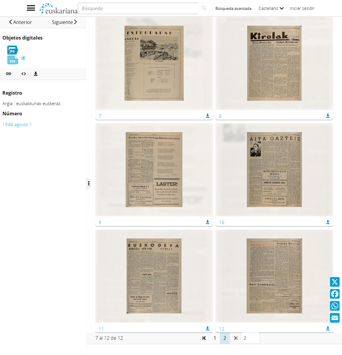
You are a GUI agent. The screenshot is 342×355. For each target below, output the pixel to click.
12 (229, 329)
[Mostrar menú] (30, 8)
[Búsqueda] (138, 8)
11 (117, 329)
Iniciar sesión (302, 8)
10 (229, 222)
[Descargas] (36, 74)
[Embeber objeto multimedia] (24, 74)
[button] (24, 22)
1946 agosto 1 (17, 124)
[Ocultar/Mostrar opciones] (104, 184)
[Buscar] (204, 8)
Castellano (271, 8)
